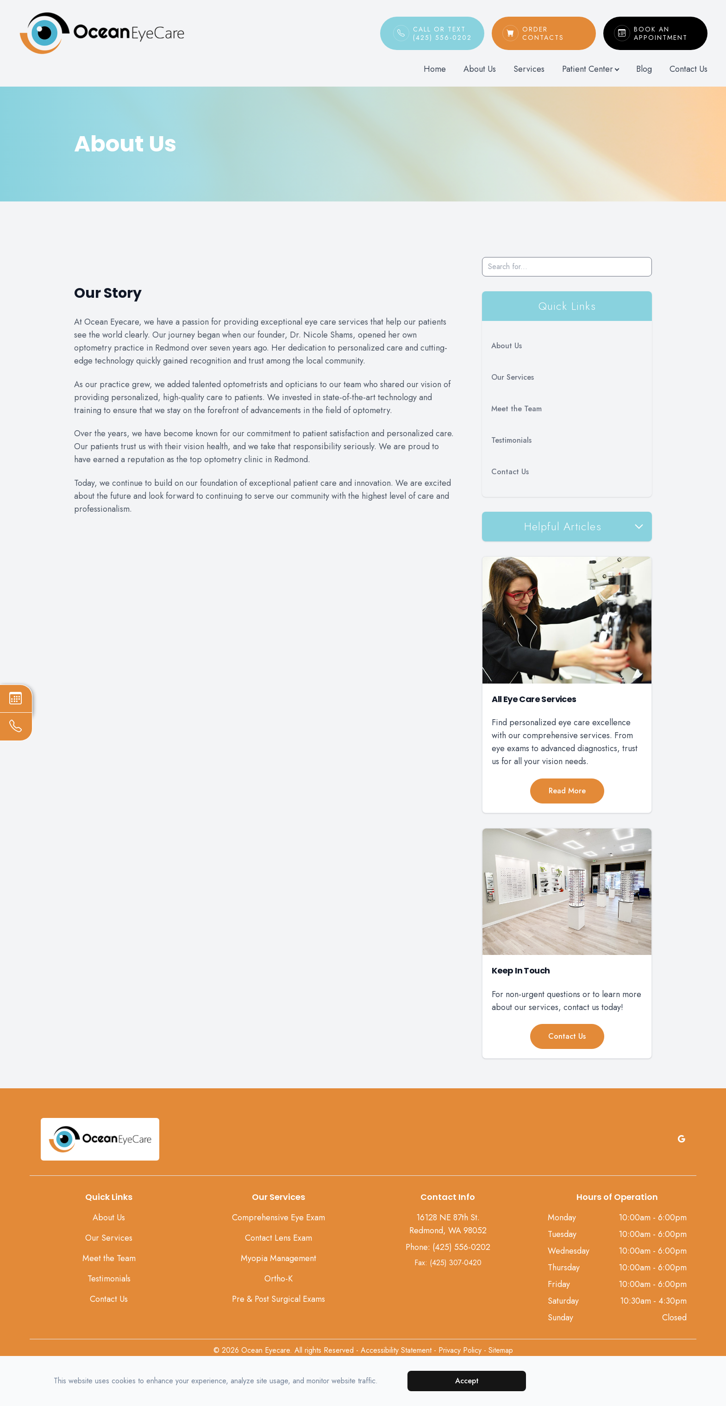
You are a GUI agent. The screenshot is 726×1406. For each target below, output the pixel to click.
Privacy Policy (460, 1350)
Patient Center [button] (590, 69)
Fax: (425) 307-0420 (448, 1262)
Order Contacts (554, 33)
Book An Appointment (665, 33)
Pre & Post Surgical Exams (278, 1299)
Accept (467, 1380)
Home (435, 69)
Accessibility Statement (396, 1350)
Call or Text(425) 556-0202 (442, 33)
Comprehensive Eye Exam (278, 1217)
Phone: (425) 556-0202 (448, 1247)
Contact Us (688, 69)
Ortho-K (278, 1279)
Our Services (512, 377)
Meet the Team (516, 408)
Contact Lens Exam (278, 1238)
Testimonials (511, 440)
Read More (567, 790)
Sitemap (500, 1350)
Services (528, 69)
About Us (479, 69)
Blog (644, 69)
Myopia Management (278, 1258)
